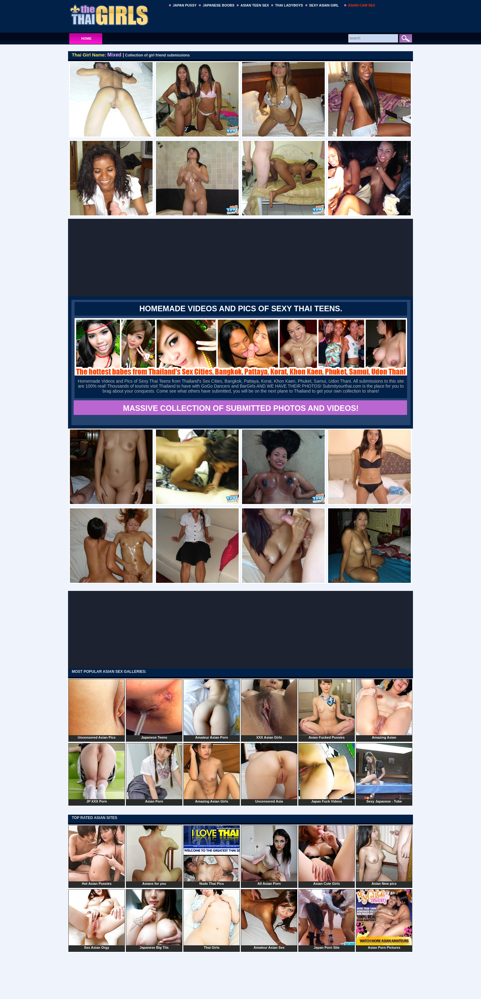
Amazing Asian (384, 709)
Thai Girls (211, 919)
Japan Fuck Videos (326, 773)
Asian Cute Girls (326, 855)
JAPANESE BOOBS (218, 5)
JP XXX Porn (96, 773)
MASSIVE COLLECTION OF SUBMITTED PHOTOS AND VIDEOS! (241, 408)
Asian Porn (154, 773)
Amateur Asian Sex (269, 919)
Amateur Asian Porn (211, 709)
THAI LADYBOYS (289, 5)
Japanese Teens (154, 709)
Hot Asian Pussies (96, 855)
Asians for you (154, 855)
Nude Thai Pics (211, 855)
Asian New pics (384, 855)
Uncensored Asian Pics (96, 709)
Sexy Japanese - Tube (384, 773)
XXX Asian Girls (269, 709)
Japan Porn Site (326, 919)
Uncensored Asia (269, 773)
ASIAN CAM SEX (361, 5)
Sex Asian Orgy (96, 919)
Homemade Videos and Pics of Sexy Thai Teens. (241, 308)
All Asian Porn (269, 855)
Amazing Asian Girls (211, 773)
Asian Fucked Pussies (326, 709)
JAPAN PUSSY (185, 5)
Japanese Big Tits (154, 919)
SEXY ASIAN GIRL (324, 5)
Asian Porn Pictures (384, 919)
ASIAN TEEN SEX (254, 5)
